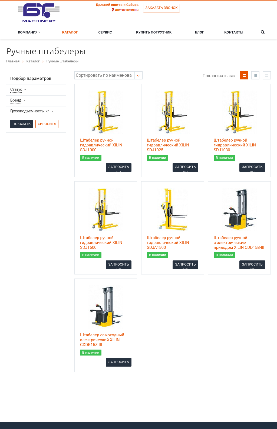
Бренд (15, 100)
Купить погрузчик (154, 32)
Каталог (70, 32)
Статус (16, 89)
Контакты (233, 32)
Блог (199, 32)
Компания (29, 32)
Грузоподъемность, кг (29, 111)
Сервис (105, 32)
